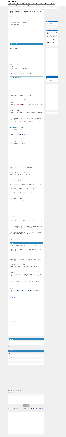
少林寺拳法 (53, 3)
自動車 (14, 3)
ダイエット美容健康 (39, 3)
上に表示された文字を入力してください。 (15, 390)
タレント (21, 5)
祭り (25, 5)
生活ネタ (23, 3)
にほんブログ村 (12, 297)
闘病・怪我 (10, 5)
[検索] (52, 27)
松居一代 (11, 16)
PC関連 (10, 3)
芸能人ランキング (12, 321)
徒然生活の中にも (13, 1)
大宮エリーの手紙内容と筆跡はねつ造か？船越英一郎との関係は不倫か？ (53, 80)
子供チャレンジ (46, 3)
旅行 (33, 3)
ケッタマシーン (28, 3)
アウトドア (18, 3)
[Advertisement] (26, 34)
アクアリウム (16, 5)
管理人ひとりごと (30, 5)
